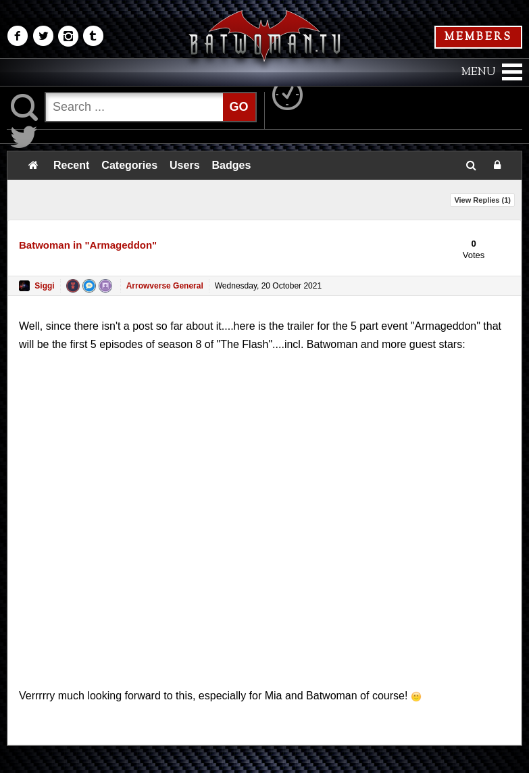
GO (239, 107)
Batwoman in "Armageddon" (88, 245)
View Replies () (482, 200)
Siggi (44, 286)
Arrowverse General (164, 286)
